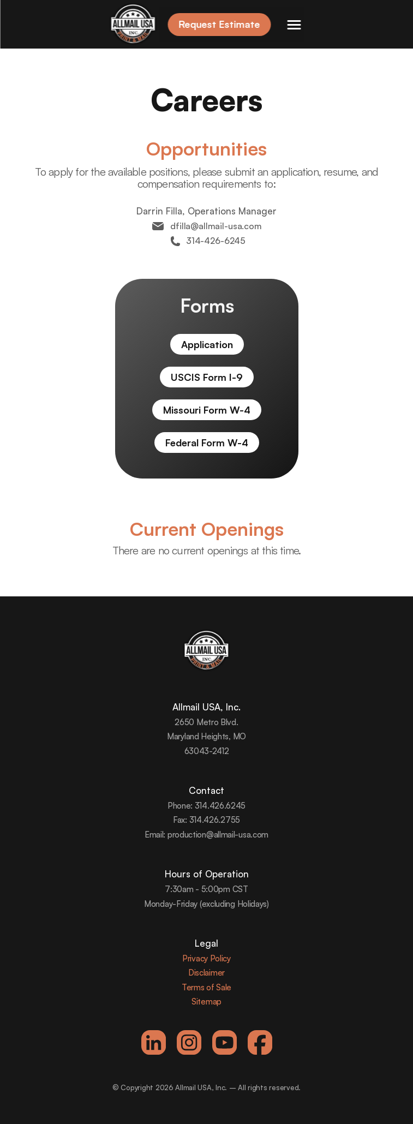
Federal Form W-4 (206, 443)
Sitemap (206, 1001)
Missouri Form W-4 (206, 410)
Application (206, 344)
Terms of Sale (206, 987)
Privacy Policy (206, 958)
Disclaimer (206, 972)
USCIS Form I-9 (207, 377)
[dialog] (392, 1102)
